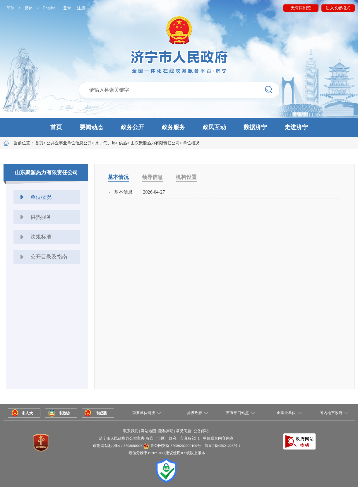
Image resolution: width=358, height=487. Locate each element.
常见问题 (183, 431)
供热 (123, 143)
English (49, 8)
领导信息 (152, 177)
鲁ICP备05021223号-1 (223, 445)
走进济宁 (296, 127)
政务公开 (132, 127)
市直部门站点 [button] (237, 413)
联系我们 (130, 431)
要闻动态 (91, 127)
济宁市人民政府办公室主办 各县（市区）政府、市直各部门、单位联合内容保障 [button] (166, 438)
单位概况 (191, 143)
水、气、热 (105, 143)
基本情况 (118, 177)
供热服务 (41, 217)
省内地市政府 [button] (331, 413)
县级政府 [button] (194, 413)
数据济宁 (255, 127)
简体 (10, 8)
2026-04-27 (154, 191)
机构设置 (186, 177)
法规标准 (41, 237)
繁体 (29, 8)
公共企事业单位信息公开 (69, 143)
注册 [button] (81, 8)
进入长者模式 (338, 8)
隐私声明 (166, 431)
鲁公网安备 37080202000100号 (175, 445)
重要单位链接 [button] (143, 413)
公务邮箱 (201, 431)
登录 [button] (67, 8)
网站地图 (148, 431)
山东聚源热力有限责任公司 (155, 143)
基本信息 (123, 191)
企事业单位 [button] (286, 413)
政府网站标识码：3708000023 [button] (118, 445)
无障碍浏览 (301, 8)
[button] (179, 127)
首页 (56, 127)
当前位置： (29, 143)
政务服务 (173, 127)
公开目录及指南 (48, 257)
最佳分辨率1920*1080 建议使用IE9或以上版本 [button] (167, 453)
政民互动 (214, 127)
